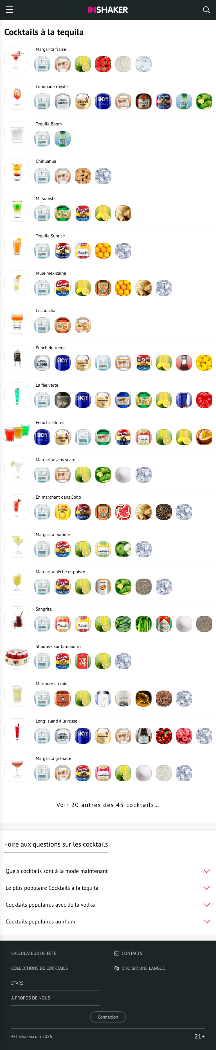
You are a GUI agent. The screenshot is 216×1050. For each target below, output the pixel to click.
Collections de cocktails (39, 968)
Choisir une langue (139, 968)
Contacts (128, 953)
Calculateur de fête (34, 953)
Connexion (108, 1017)
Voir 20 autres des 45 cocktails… (108, 805)
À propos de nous (30, 998)
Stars (17, 983)
